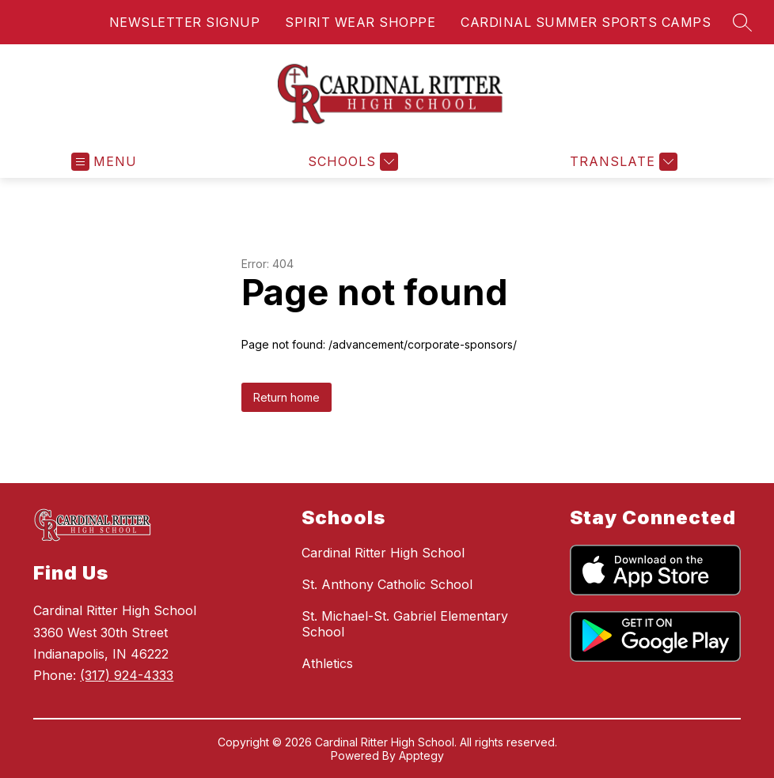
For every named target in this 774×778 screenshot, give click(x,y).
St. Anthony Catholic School (387, 584)
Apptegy (421, 755)
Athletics (327, 663)
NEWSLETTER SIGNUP (184, 22)
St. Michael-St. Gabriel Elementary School (405, 624)
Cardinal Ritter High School (383, 553)
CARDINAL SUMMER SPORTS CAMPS (586, 22)
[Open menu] (104, 162)
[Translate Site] (621, 162)
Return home (286, 397)
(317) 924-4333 (126, 675)
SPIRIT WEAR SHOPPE (360, 22)
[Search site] (742, 22)
